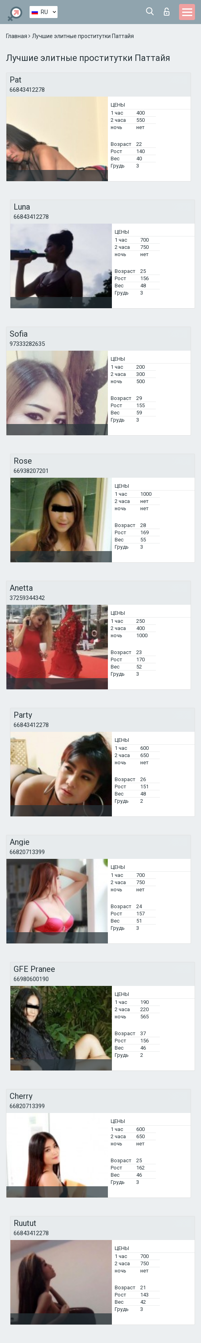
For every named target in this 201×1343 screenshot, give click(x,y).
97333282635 (27, 343)
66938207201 (31, 471)
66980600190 (31, 979)
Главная (17, 36)
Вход (166, 11)
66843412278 (27, 89)
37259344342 (27, 598)
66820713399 (27, 852)
